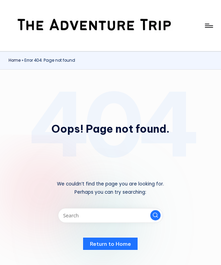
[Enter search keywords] (110, 215)
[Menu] (208, 26)
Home (15, 60)
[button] (155, 215)
